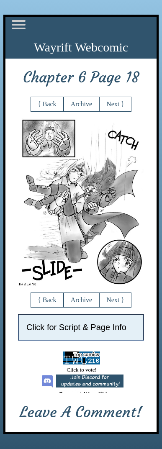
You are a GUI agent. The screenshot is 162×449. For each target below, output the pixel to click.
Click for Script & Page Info (76, 327)
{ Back (47, 104)
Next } (115, 104)
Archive (82, 104)
